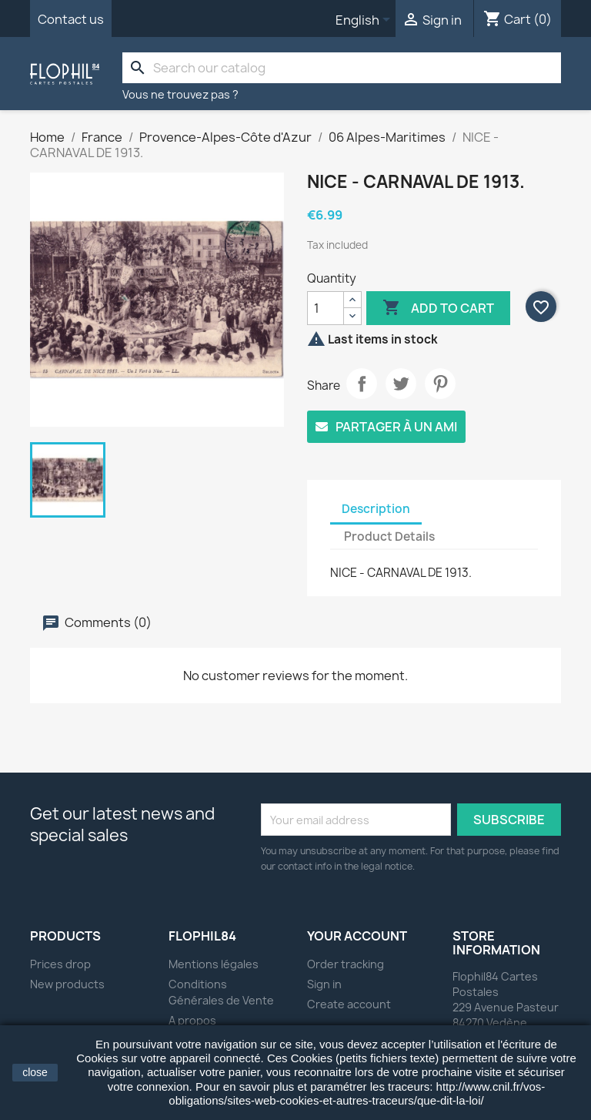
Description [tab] (376, 509)
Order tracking (345, 964)
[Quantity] (325, 308)
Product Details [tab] (389, 536)
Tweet (401, 383)
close (35, 1072)
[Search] (341, 67)
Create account (349, 1004)
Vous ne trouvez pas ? (180, 94)
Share (361, 383)
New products (67, 984)
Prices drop (60, 964)
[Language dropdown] (366, 21)
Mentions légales (214, 964)
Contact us (71, 19)
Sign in (324, 984)
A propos (192, 1020)
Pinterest (440, 383)
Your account (357, 935)
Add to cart (438, 308)
